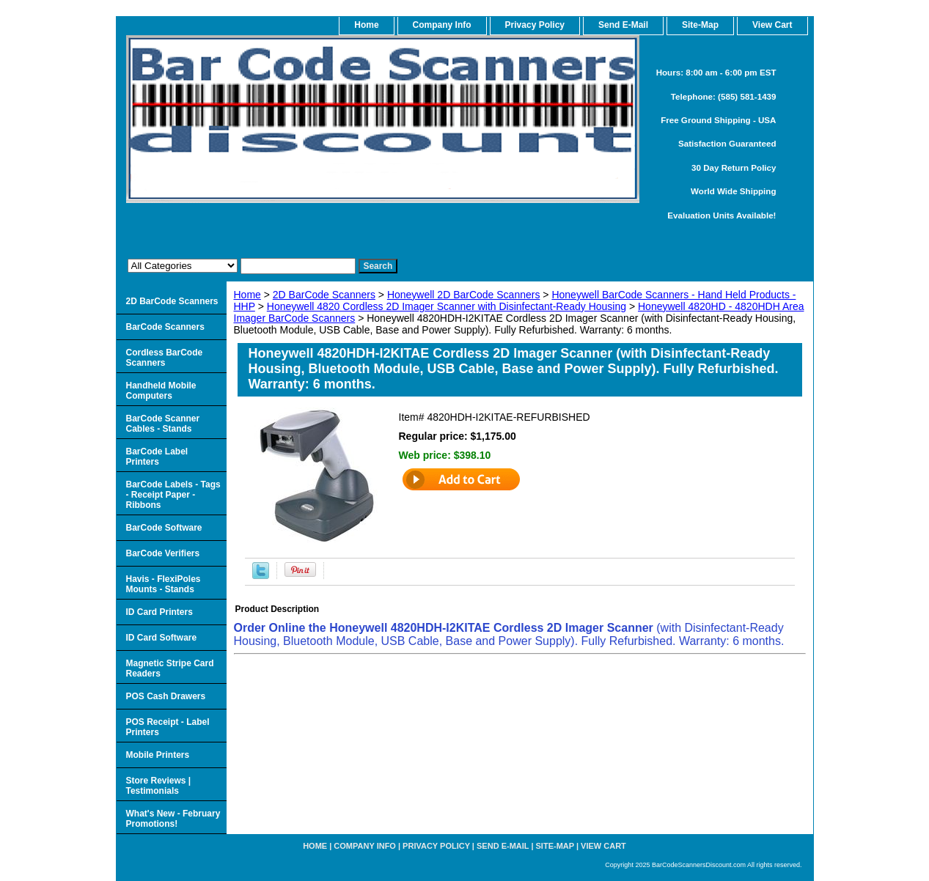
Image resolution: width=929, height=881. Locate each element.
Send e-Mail (503, 845)
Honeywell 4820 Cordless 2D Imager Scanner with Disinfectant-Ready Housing (446, 306)
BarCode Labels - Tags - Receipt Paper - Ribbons (173, 494)
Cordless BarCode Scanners (164, 357)
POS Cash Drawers (166, 696)
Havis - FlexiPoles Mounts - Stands (163, 584)
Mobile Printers (158, 755)
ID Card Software (161, 638)
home (366, 25)
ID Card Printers (159, 612)
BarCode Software (164, 528)
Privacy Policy (535, 25)
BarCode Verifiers (163, 553)
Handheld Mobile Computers (161, 390)
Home (247, 295)
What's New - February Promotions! (173, 818)
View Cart (603, 845)
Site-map (555, 845)
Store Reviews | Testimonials (158, 785)
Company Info (442, 25)
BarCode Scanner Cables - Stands (163, 423)
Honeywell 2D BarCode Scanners (463, 295)
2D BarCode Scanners (324, 295)
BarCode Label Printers (157, 456)
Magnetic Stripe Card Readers (170, 668)
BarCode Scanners (165, 327)
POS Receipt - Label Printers (168, 727)
